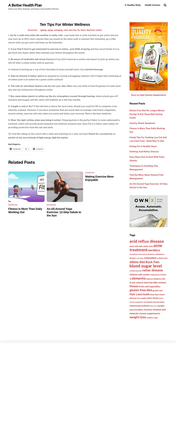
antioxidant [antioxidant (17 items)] (150, 258)
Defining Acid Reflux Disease (144, 151)
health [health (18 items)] (146, 294)
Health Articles (152, 5)
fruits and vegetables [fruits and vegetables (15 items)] (149, 286)
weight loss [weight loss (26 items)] (138, 317)
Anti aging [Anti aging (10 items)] (140, 258)
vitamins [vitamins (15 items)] (148, 309)
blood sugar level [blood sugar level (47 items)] (146, 265)
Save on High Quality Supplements (148, 95)
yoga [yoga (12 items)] (156, 318)
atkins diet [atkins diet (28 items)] (137, 262)
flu (78, 30)
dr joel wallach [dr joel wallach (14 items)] (136, 282)
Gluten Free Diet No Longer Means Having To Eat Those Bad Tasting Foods (147, 114)
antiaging (58, 30)
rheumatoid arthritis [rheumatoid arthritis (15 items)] (140, 305)
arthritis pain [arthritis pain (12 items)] (162, 258)
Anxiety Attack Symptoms (142, 123)
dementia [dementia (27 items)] (139, 278)
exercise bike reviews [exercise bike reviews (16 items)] (155, 282)
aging (50, 30)
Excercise (32, 30)
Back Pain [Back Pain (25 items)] (153, 262)
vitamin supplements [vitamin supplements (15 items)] (149, 313)
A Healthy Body (133, 5)
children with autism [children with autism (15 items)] (140, 274)
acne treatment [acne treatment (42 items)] (146, 247)
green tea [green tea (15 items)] (158, 290)
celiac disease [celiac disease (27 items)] (152, 270)
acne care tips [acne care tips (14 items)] (136, 246)
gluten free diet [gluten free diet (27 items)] (141, 290)
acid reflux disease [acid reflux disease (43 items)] (147, 241)
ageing (43, 30)
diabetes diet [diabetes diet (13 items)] (159, 279)
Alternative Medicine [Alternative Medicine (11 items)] (146, 254)
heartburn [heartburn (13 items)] (155, 294)
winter (99, 30)
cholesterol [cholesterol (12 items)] (155, 275)
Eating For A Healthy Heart (143, 146)
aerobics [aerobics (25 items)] (154, 250)
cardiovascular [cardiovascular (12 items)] (136, 271)
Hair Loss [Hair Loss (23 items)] (136, 294)
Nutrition (91, 30)
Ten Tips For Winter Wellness (65, 24)
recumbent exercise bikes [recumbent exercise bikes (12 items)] (154, 302)
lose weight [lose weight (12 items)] (141, 298)
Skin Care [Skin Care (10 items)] (153, 306)
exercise (72, 30)
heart (83, 30)
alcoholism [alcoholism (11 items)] (134, 254)
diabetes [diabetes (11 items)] (149, 279)
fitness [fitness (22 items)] (134, 286)
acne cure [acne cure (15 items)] (148, 246)
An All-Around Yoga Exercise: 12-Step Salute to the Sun (64, 212)
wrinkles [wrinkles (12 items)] (149, 318)
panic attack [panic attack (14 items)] (152, 298)
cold (66, 30)
